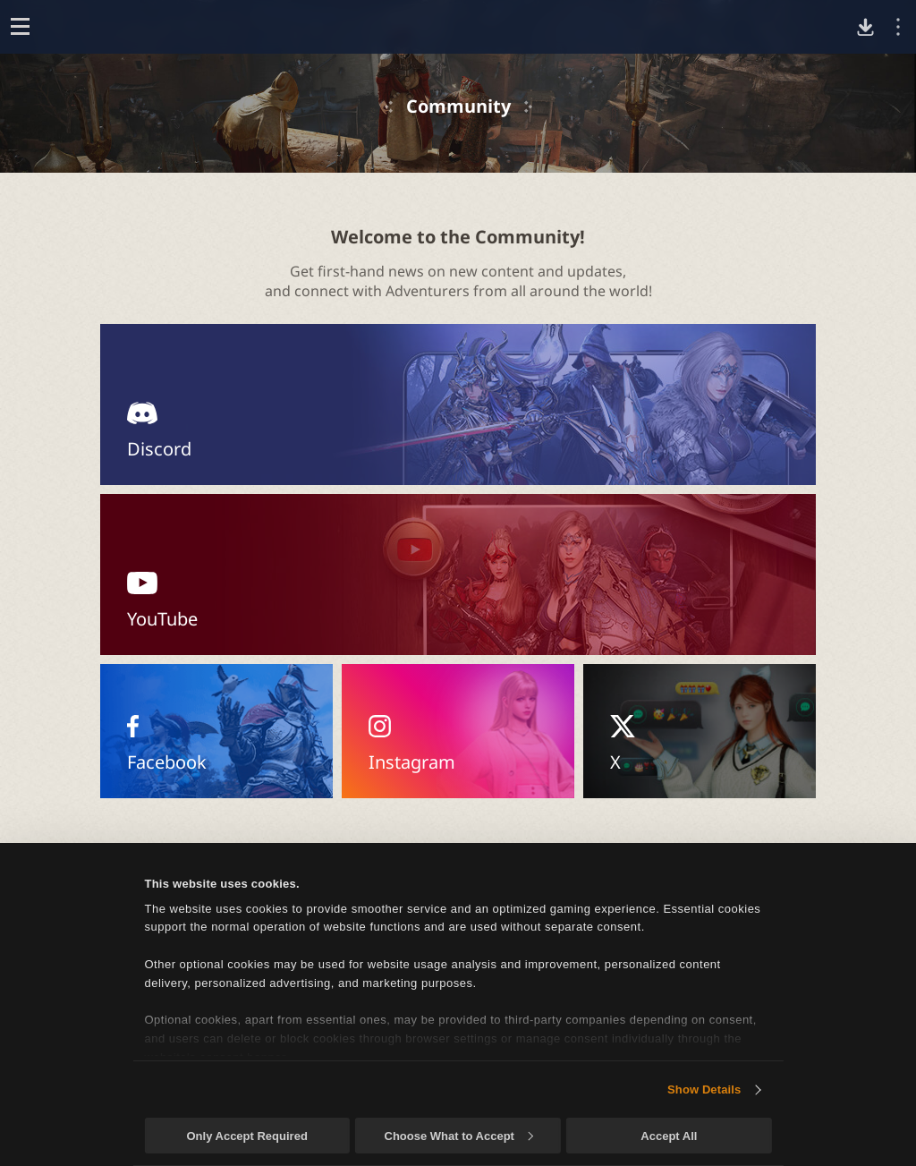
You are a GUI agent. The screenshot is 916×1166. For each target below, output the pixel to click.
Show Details (704, 1089)
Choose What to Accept (459, 1136)
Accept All (668, 1136)
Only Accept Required (246, 1136)
